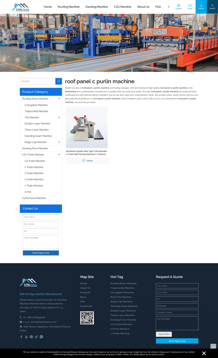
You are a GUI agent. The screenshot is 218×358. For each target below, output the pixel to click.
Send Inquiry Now (41, 253)
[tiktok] (36, 337)
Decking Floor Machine (35, 148)
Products (85, 292)
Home (83, 283)
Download (86, 306)
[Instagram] (31, 337)
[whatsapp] (41, 337)
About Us (85, 288)
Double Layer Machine (123, 310)
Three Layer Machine (123, 315)
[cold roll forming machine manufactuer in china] (28, 282)
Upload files (163, 334)
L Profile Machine (120, 333)
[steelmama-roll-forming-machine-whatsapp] (87, 317)
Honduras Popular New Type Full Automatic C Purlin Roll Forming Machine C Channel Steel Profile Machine (86, 153)
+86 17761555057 (36, 317)
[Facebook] (21, 337)
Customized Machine (34, 198)
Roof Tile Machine (121, 297)
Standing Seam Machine (124, 306)
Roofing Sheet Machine (42, 99)
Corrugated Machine (122, 292)
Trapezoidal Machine (122, 288)
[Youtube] (26, 337)
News (83, 297)
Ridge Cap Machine (121, 301)
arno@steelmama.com (43, 322)
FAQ (82, 301)
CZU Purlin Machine (42, 155)
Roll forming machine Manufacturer (41, 294)
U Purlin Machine (120, 329)
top (213, 347)
